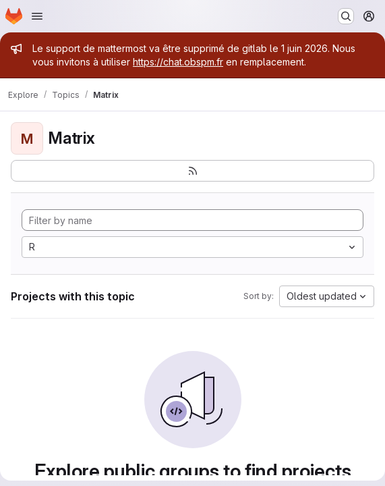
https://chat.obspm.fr (178, 62)
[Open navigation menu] (37, 16)
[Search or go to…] (346, 16)
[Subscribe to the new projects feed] (192, 171)
